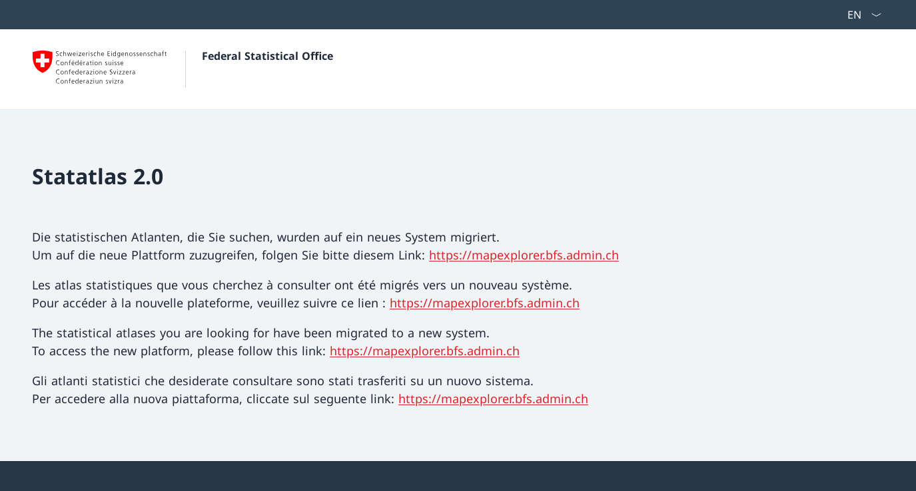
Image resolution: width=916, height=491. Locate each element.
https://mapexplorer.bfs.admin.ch (524, 255)
